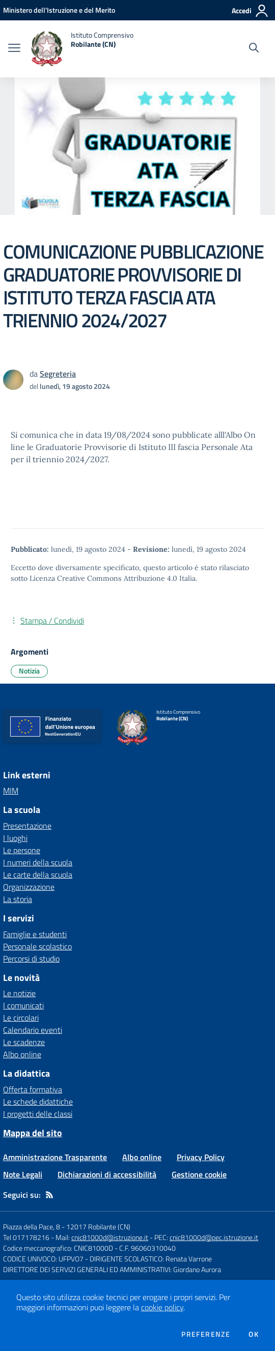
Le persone (21, 850)
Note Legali (22, 1174)
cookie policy (162, 1307)
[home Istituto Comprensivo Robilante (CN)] (82, 49)
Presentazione (27, 826)
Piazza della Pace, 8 (31, 1226)
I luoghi (15, 838)
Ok (254, 1334)
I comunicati (23, 1005)
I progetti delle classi (37, 1114)
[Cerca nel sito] (254, 48)
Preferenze (205, 1334)
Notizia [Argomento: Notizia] (29, 670)
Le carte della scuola (37, 874)
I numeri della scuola (37, 862)
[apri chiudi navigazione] (14, 49)
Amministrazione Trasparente (55, 1157)
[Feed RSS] (49, 1194)
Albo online (22, 1054)
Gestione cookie (199, 1174)
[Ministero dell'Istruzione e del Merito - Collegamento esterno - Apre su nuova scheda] (59, 10)
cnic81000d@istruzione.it (109, 1237)
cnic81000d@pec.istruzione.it (214, 1237)
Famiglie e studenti (35, 934)
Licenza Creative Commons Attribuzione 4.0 (103, 578)
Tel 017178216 (26, 1237)
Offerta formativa (32, 1089)
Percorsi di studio (31, 958)
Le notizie (19, 993)
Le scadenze (24, 1042)
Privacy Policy (201, 1157)
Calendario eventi (32, 1030)
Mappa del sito (32, 1133)
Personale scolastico (37, 946)
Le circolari (21, 1017)
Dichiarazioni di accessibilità (107, 1174)
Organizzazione (28, 887)
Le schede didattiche (38, 1101)
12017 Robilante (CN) (98, 1226)
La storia (17, 899)
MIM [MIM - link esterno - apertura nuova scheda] (10, 790)
